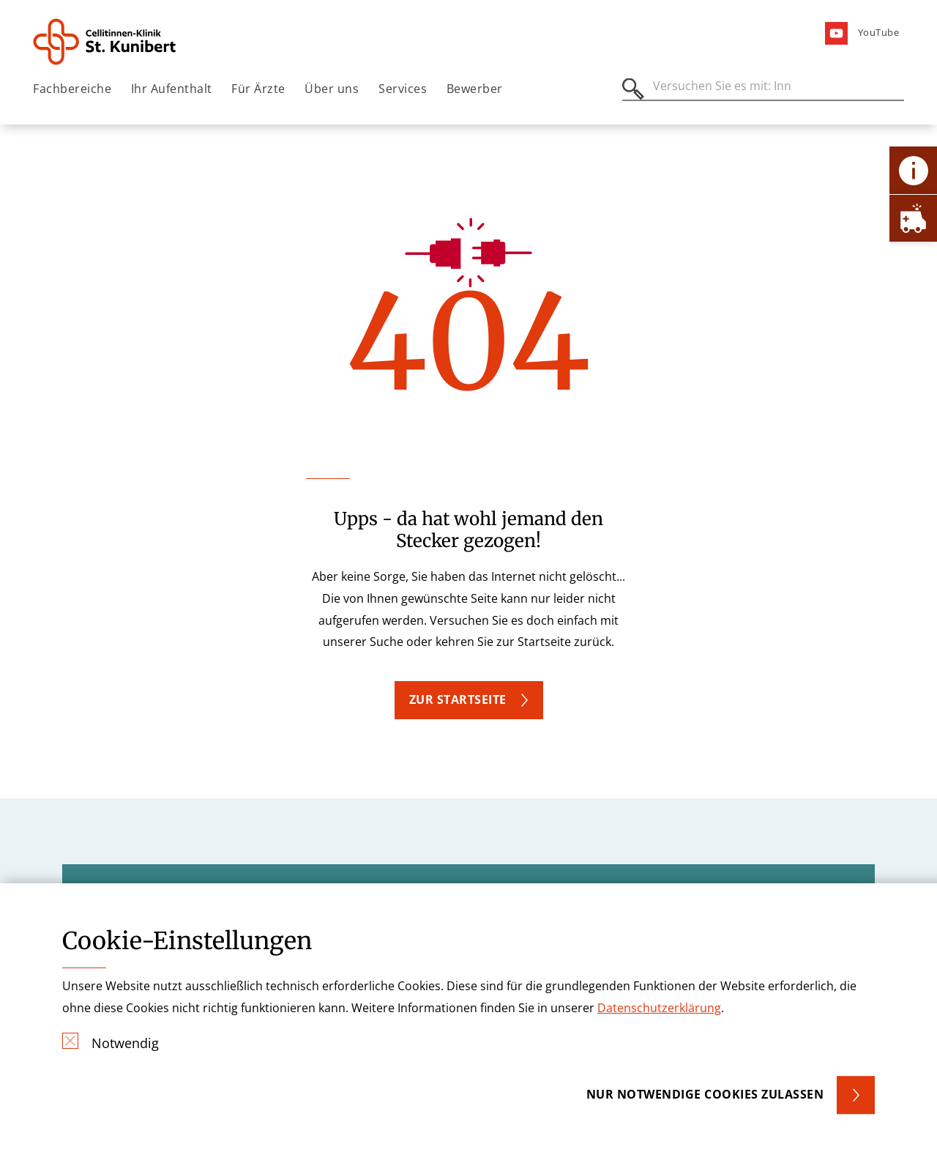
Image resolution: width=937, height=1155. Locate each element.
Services (402, 89)
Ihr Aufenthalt (171, 89)
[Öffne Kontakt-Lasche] (913, 170)
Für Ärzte (258, 89)
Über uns (332, 89)
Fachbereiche (72, 89)
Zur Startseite (458, 699)
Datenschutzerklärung (659, 1008)
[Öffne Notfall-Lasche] (913, 218)
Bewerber (475, 89)
